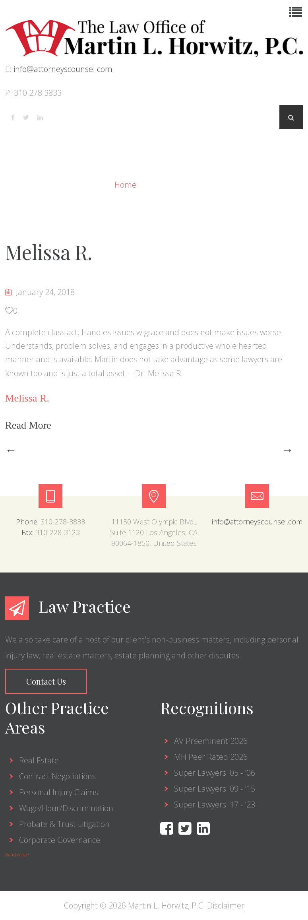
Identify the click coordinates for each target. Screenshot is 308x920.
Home (126, 184)
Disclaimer (225, 905)
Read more (17, 854)
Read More (29, 425)
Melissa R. (48, 252)
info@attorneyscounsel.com (63, 69)
